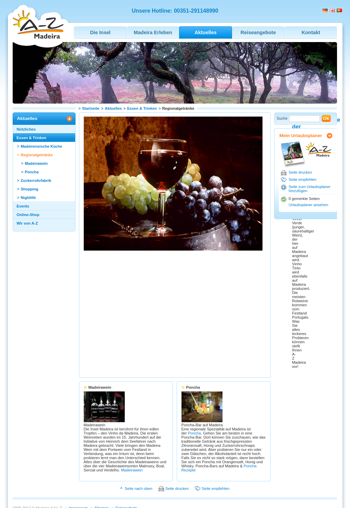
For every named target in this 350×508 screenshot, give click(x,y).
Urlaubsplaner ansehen (308, 205)
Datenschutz (126, 493)
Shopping (30, 189)
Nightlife (28, 198)
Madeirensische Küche (41, 146)
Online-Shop (28, 215)
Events (23, 206)
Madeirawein (36, 163)
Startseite (90, 108)
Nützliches (26, 129)
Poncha (32, 172)
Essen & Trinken (142, 108)
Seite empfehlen (303, 179)
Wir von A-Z (27, 223)
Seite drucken (300, 172)
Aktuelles (113, 108)
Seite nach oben (138, 473)
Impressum (78, 493)
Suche (282, 118)
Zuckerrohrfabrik (36, 180)
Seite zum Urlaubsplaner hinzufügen (310, 189)
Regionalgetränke (37, 155)
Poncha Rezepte (220, 455)
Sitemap (102, 493)
